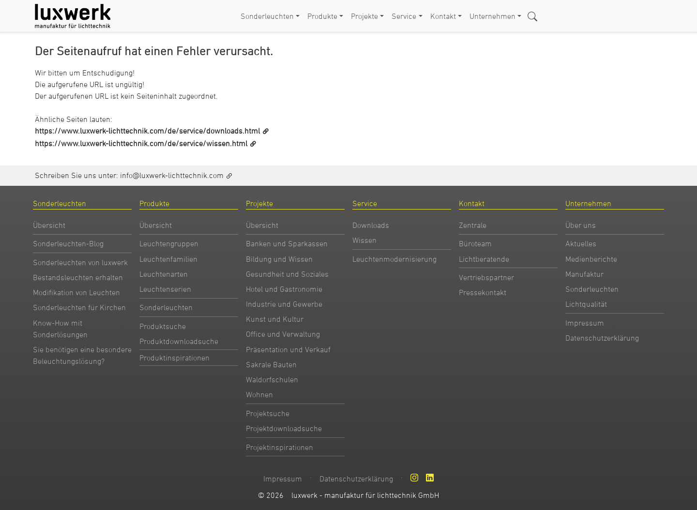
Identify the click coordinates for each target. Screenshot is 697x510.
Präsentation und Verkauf (288, 349)
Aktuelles (580, 243)
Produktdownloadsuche (178, 341)
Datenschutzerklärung (602, 337)
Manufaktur (584, 274)
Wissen (364, 240)
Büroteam (475, 243)
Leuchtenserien (165, 289)
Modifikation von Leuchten (76, 292)
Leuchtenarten (163, 274)
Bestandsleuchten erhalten (78, 277)
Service (404, 16)
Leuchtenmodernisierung (394, 259)
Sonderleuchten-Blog (68, 243)
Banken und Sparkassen (287, 243)
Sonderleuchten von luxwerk (80, 262)
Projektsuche (267, 413)
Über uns (580, 225)
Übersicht (49, 225)
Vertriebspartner (486, 277)
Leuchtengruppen (168, 243)
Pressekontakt (482, 292)
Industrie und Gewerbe (284, 304)
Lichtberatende (484, 259)
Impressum (584, 322)
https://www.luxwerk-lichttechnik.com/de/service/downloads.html (147, 130)
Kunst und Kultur (274, 319)
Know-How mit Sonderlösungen (60, 328)
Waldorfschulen (272, 379)
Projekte (364, 16)
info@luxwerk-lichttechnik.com (172, 175)
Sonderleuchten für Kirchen (79, 307)
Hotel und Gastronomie (284, 289)
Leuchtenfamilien (168, 259)
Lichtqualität (586, 304)
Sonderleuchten (267, 16)
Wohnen (259, 394)
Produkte (322, 16)
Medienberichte (591, 259)
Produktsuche (162, 326)
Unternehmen (492, 16)
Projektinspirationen (279, 447)
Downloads (370, 225)
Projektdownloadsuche (284, 428)
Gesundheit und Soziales (287, 274)
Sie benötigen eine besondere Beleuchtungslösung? (82, 355)
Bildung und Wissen (279, 259)
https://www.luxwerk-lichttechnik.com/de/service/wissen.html (141, 143)
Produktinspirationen (174, 357)
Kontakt (443, 16)
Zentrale (472, 225)
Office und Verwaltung (283, 334)
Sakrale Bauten (271, 364)
